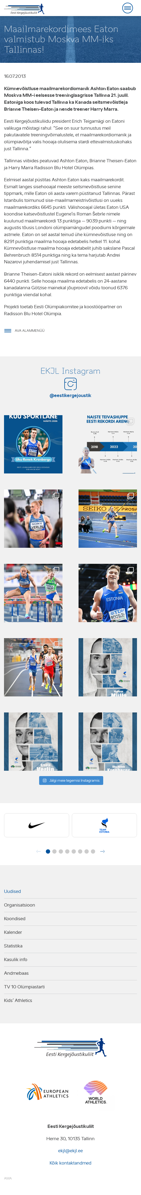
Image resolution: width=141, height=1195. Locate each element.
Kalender (13, 932)
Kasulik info (15, 959)
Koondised (14, 918)
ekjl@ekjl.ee (70, 1150)
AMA (8, 1178)
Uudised (12, 891)
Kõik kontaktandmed (70, 1163)
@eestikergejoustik (70, 395)
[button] (48, 851)
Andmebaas (16, 973)
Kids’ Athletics (18, 1000)
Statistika (13, 946)
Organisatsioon (19, 905)
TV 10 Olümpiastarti (24, 986)
